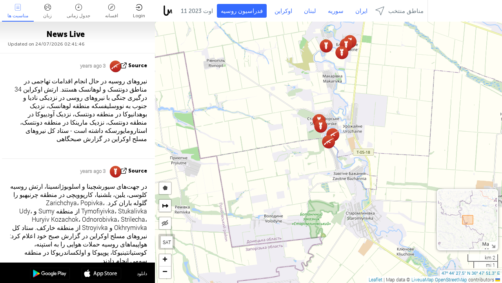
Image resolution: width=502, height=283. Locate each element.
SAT (167, 242)
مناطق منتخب (399, 10)
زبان (47, 11)
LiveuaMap (422, 279)
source (137, 65)
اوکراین (283, 11)
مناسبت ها (17, 11)
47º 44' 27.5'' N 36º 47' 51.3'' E (471, 273)
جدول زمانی (78, 11)
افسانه (111, 11)
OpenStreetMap (451, 279)
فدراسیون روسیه (242, 11)
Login (139, 11)
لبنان (310, 11)
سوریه (336, 11)
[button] (341, 52)
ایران (361, 11)
